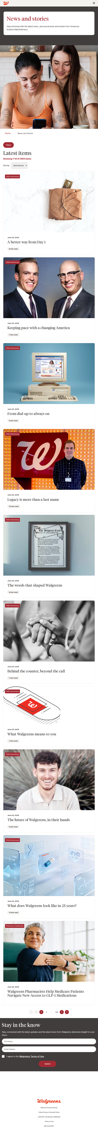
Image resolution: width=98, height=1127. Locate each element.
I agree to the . (25, 1056)
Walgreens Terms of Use (31, 1056)
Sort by (6, 165)
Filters (8, 145)
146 (56, 1012)
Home (7, 133)
